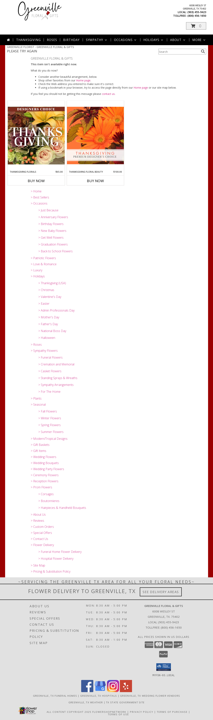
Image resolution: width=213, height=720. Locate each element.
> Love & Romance (44, 264)
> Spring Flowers (49, 425)
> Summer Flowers (51, 432)
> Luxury (36, 270)
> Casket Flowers (49, 371)
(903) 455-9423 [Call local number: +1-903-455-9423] (196, 12)
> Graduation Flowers (53, 244)
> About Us (38, 514)
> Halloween (46, 338)
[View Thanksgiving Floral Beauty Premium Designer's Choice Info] (95, 135)
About (178, 40)
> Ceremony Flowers (45, 475)
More (199, 40)
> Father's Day (48, 324)
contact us (108, 94)
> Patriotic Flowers (43, 258)
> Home (36, 191)
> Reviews (37, 521)
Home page (83, 80)
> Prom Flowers (41, 487)
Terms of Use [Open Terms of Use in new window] (118, 714)
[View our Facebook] (87, 691)
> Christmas (46, 290)
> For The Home (49, 392)
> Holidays (38, 276)
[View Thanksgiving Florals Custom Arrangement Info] (36, 135)
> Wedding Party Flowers (47, 469)
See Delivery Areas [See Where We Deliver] (161, 592)
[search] (203, 51)
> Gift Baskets (40, 445)
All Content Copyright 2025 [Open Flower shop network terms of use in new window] (69, 711)
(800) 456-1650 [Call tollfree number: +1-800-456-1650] (196, 15)
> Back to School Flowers (55, 251)
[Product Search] (179, 51)
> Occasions (39, 203)
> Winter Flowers (49, 418)
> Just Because (48, 210)
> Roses (36, 344)
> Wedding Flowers (43, 457)
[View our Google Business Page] (100, 691)
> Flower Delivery (42, 545)
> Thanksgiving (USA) (52, 283)
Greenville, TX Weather (85, 702)
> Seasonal (38, 404)
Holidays (153, 40)
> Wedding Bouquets (45, 463)
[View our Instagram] (113, 691)
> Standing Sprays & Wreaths (57, 378)
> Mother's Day (48, 317)
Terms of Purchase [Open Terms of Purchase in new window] (172, 711)
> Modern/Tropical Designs (49, 439)
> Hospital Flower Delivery (55, 558)
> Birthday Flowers (51, 224)
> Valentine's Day (49, 297)
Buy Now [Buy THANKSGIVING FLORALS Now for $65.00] (36, 180)
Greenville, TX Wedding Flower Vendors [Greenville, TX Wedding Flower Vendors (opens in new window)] (150, 695)
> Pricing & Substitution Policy (50, 571)
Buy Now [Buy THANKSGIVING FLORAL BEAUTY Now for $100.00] (95, 180)
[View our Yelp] (126, 691)
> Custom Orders (42, 527)
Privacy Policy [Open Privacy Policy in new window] (141, 711)
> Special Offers (41, 533)
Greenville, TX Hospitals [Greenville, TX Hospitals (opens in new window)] (98, 695)
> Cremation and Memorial (56, 364)
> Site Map (38, 565)
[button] (196, 26)
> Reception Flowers (44, 481)
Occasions (125, 40)
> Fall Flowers (47, 411)
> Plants (36, 398)
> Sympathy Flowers (44, 351)
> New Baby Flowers (52, 231)
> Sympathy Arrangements (56, 385)
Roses (52, 40)
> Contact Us (39, 539)
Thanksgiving (28, 40)
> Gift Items (38, 451)
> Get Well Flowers (51, 237)
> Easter (44, 303)
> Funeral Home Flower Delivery (60, 552)
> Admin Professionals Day (56, 310)
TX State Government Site (125, 702)
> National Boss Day (52, 331)
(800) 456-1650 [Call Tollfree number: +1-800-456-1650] (171, 627)
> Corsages (46, 494)
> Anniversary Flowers (53, 217)
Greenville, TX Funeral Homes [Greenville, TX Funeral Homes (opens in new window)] (55, 695)
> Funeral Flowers (50, 357)
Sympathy (97, 40)
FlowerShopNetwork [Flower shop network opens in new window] (109, 711)
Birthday (71, 40)
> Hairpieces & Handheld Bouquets (62, 508)
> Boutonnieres (48, 501)
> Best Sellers (40, 197)
